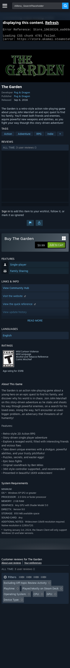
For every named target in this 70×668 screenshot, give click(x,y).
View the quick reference (20, 306)
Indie (50, 136)
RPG (38, 136)
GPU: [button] (50, 596)
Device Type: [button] (11, 601)
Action (8, 136)
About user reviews (11, 565)
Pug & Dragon (22, 94)
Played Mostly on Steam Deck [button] (40, 590)
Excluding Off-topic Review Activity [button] (25, 585)
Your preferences (33, 565)
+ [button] (60, 136)
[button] (35, 150)
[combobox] (37, 6)
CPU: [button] (36, 596)
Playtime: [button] (9, 590)
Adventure (24, 136)
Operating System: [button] (15, 596)
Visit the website (15, 298)
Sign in (6, 213)
